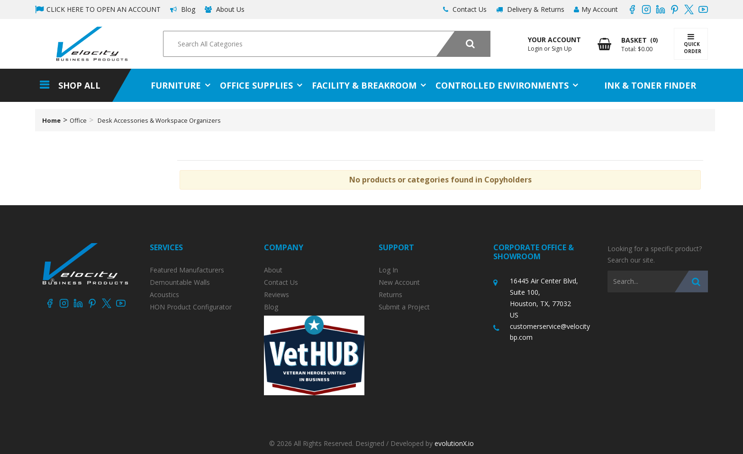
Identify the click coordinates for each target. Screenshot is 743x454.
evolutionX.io (454, 443)
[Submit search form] (463, 44)
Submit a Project (404, 307)
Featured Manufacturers (187, 270)
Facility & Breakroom (364, 85)
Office (78, 120)
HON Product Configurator (191, 307)
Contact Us (465, 9)
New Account (399, 282)
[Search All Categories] (326, 44)
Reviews (276, 295)
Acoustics (164, 295)
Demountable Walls (180, 282)
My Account (596, 9)
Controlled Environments (502, 85)
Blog (182, 9)
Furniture (176, 85)
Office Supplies (256, 85)
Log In (388, 270)
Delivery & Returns (530, 9)
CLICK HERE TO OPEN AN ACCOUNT (98, 9)
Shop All (79, 85)
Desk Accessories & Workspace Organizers (159, 120)
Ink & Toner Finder (650, 85)
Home (51, 120)
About (273, 270)
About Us (225, 9)
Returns (390, 295)
